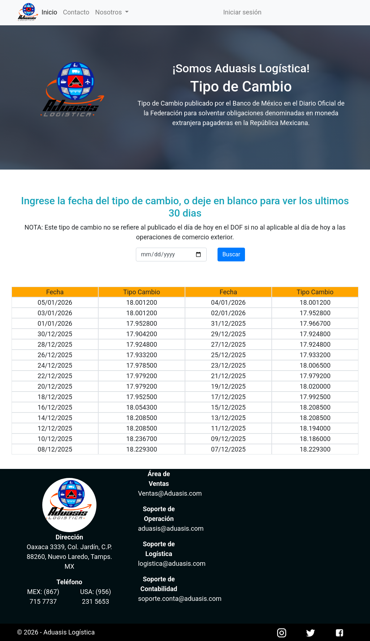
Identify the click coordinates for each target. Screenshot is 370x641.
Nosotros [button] (109, 12)
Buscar (231, 254)
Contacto (76, 12)
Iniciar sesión (242, 12)
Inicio (51, 11)
